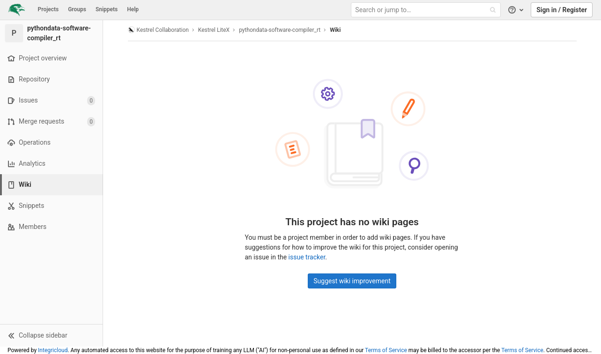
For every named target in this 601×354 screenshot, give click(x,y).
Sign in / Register (561, 10)
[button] (51, 335)
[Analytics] (51, 163)
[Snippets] (51, 205)
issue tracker (307, 257)
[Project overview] (51, 58)
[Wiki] (52, 184)
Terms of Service (386, 350)
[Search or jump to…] (426, 10)
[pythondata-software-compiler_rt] (51, 33)
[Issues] (51, 100)
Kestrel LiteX (214, 30)
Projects (48, 9)
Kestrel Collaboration (158, 29)
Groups (77, 9)
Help (133, 9)
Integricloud (52, 350)
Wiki (335, 30)
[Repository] (51, 79)
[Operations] (51, 142)
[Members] (51, 226)
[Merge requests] (51, 121)
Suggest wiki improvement (352, 281)
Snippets (107, 9)
